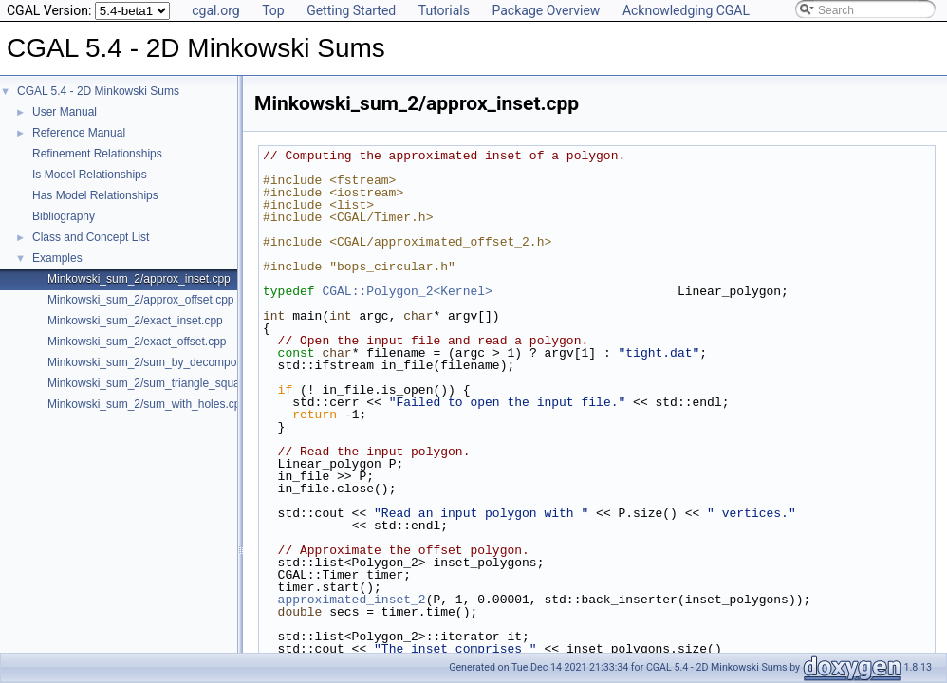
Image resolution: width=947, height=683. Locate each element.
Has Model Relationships (95, 195)
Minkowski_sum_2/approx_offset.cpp (140, 299)
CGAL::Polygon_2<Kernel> (407, 291)
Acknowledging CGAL (686, 10)
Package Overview (546, 10)
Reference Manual (78, 132)
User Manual (64, 112)
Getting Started (351, 10)
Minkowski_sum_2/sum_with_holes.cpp (147, 404)
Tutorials (444, 10)
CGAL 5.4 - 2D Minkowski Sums (98, 91)
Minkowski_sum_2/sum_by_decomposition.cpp (166, 362)
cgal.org (215, 10)
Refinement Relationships (97, 153)
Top (273, 10)
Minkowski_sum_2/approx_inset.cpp (139, 279)
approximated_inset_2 (352, 599)
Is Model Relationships (89, 174)
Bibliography (63, 216)
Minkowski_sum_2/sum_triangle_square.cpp (159, 383)
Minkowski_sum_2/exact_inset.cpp (135, 320)
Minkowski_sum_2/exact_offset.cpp (137, 341)
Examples (57, 258)
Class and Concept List (90, 237)
